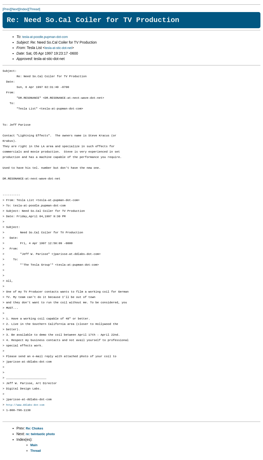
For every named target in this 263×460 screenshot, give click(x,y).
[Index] (24, 9)
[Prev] (7, 9)
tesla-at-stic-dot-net (58, 48)
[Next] (15, 9)
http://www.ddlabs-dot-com (25, 405)
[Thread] (34, 9)
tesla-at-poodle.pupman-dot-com (45, 37)
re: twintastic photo (40, 434)
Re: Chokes (34, 429)
